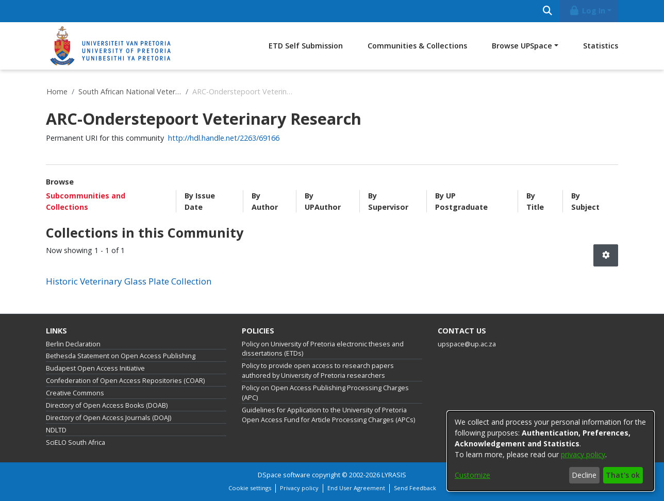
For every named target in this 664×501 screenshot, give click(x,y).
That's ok (623, 475)
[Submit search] (547, 11)
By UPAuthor (323, 201)
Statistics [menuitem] (600, 46)
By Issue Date (200, 201)
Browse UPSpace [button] (522, 46)
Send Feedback (415, 488)
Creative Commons (75, 393)
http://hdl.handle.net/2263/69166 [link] (223, 138)
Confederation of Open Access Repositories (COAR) (125, 380)
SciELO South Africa (75, 442)
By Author (265, 201)
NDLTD (56, 430)
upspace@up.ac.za (467, 344)
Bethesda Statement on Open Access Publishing (120, 356)
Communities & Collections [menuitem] (417, 46)
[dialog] (550, 451)
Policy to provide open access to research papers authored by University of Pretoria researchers (318, 370)
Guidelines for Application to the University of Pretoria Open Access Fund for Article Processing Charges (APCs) (328, 415)
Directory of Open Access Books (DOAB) (107, 405)
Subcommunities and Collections (85, 201)
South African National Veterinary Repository (129, 91)
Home (57, 91)
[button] (605, 255)
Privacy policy (299, 488)
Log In (587, 10)
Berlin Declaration (73, 344)
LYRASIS (393, 475)
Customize (472, 475)
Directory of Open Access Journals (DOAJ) (108, 417)
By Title (535, 201)
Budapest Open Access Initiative (95, 368)
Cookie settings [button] (249, 488)
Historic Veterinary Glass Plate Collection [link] (128, 281)
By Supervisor (388, 201)
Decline (584, 475)
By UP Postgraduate (461, 201)
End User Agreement (356, 488)
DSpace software (284, 475)
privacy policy (583, 454)
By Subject (585, 201)
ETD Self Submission (306, 46)
